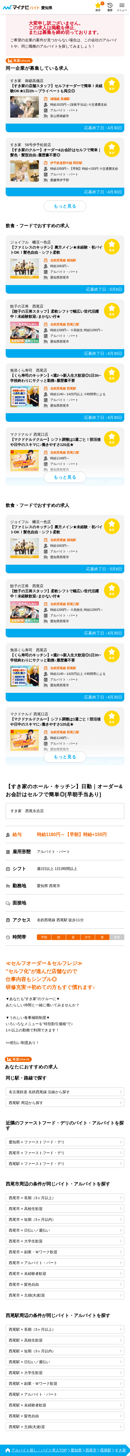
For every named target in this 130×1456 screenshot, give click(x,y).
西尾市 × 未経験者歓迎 (65, 1273)
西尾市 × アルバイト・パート (65, 1263)
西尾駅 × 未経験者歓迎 (65, 1405)
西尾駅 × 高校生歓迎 (65, 1340)
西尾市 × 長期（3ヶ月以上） (65, 1198)
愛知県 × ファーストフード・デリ (65, 1142)
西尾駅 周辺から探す (65, 1103)
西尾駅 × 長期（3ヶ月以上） (65, 1329)
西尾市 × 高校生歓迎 (65, 1209)
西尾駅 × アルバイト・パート (65, 1394)
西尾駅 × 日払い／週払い (65, 1362)
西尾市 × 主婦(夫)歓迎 (65, 1295)
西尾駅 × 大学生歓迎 (65, 1373)
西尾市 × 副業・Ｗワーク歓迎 (65, 1252)
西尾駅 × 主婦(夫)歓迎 (65, 1427)
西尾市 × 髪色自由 (65, 1284)
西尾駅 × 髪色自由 (65, 1416)
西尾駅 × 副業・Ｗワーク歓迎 (65, 1383)
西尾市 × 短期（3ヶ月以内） (65, 1219)
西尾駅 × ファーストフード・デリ (65, 1164)
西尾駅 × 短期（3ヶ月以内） (65, 1351)
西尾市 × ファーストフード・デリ (65, 1153)
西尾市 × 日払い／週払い (65, 1230)
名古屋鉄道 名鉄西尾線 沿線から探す (65, 1092)
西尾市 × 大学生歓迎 (65, 1241)
